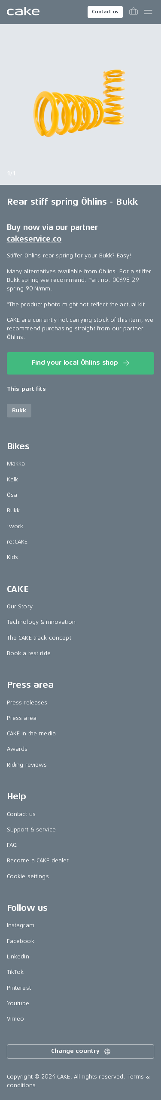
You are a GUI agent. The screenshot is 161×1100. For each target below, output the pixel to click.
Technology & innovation (41, 622)
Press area (21, 718)
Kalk (12, 479)
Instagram (20, 925)
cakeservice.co (34, 239)
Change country (81, 1051)
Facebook (20, 941)
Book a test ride (29, 653)
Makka (16, 463)
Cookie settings (28, 876)
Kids (12, 557)
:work (15, 526)
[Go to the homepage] (23, 12)
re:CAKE (17, 541)
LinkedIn (18, 956)
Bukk (13, 510)
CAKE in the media (31, 733)
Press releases (27, 702)
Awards (17, 749)
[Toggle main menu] (148, 12)
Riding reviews (27, 765)
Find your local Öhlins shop (81, 363)
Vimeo (15, 1018)
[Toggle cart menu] (133, 12)
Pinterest (19, 988)
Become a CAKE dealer (38, 860)
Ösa (12, 495)
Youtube (18, 1003)
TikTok (15, 972)
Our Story (20, 606)
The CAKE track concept (39, 638)
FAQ (12, 845)
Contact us (105, 12)
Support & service (31, 829)
